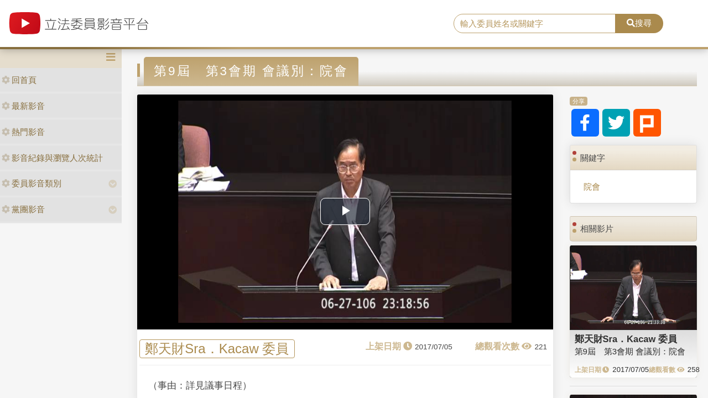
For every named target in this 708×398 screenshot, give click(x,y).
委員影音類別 (31, 183)
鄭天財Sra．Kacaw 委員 (217, 349)
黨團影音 (23, 209)
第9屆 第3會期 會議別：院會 (630, 351)
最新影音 (23, 106)
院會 (592, 186)
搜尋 (639, 23)
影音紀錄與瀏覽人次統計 (52, 158)
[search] (535, 24)
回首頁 (19, 80)
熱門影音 (23, 132)
